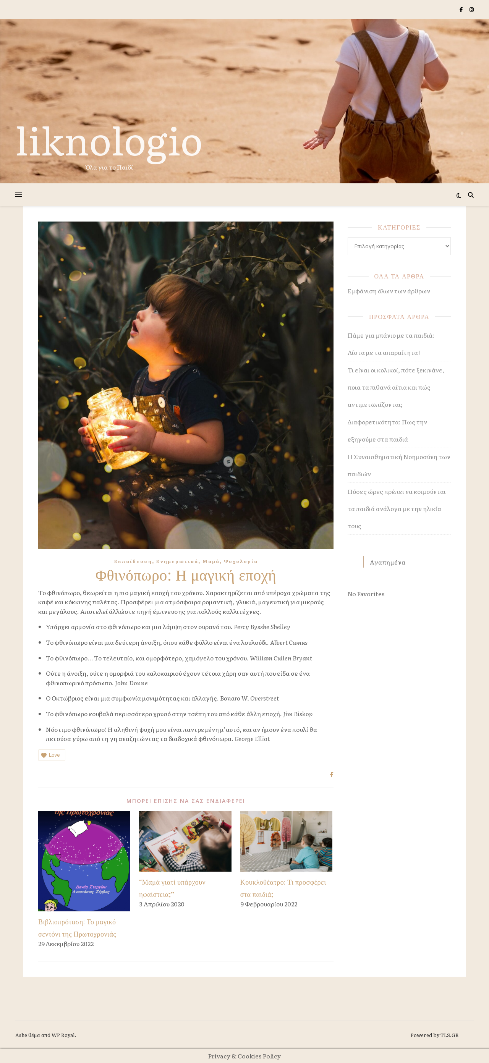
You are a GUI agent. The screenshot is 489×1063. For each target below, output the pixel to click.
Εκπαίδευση (133, 561)
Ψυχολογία (241, 561)
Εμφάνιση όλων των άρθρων (389, 290)
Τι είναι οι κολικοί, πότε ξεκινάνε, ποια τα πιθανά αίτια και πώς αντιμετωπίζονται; (396, 387)
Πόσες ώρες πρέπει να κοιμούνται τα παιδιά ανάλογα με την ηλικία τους (397, 508)
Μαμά (211, 561)
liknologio (109, 139)
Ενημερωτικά (177, 561)
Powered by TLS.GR (435, 1035)
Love (50, 755)
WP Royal (63, 1035)
